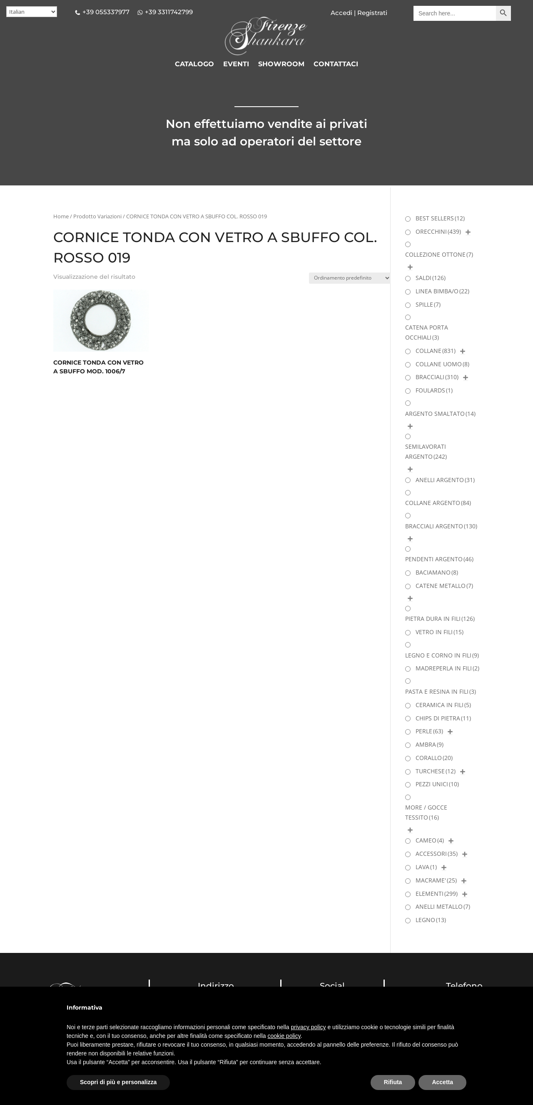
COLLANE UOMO (442, 364)
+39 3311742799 (169, 12)
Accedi (341, 13)
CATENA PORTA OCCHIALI (426, 332)
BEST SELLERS (440, 218)
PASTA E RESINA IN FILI (440, 691)
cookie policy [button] (284, 1035)
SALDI (431, 278)
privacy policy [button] (308, 1027)
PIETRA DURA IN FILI (440, 618)
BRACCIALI (437, 377)
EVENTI (236, 64)
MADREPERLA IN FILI (447, 668)
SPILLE (428, 304)
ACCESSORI (437, 854)
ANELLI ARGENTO (445, 480)
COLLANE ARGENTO (438, 503)
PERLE (429, 731)
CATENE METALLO (444, 586)
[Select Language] (31, 11)
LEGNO (431, 920)
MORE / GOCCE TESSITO (426, 812)
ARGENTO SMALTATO (440, 414)
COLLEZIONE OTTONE (439, 254)
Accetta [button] (442, 1082)
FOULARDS (434, 390)
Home (61, 216)
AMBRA (429, 744)
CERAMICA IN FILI (443, 705)
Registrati (371, 13)
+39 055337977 (106, 12)
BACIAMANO (437, 572)
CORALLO (434, 758)
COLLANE (436, 351)
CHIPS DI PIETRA (443, 718)
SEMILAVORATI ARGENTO (426, 451)
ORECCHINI (438, 231)
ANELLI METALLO (443, 906)
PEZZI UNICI (437, 784)
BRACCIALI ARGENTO (441, 526)
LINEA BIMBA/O (442, 291)
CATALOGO (194, 64)
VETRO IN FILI (439, 632)
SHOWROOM (281, 64)
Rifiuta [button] (393, 1082)
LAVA (426, 867)
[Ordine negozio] (350, 278)
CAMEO (430, 840)
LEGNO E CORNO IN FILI (442, 655)
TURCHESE (436, 771)
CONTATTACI (336, 64)
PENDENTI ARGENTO (439, 559)
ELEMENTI (437, 894)
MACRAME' (436, 880)
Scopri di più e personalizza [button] (118, 1082)
